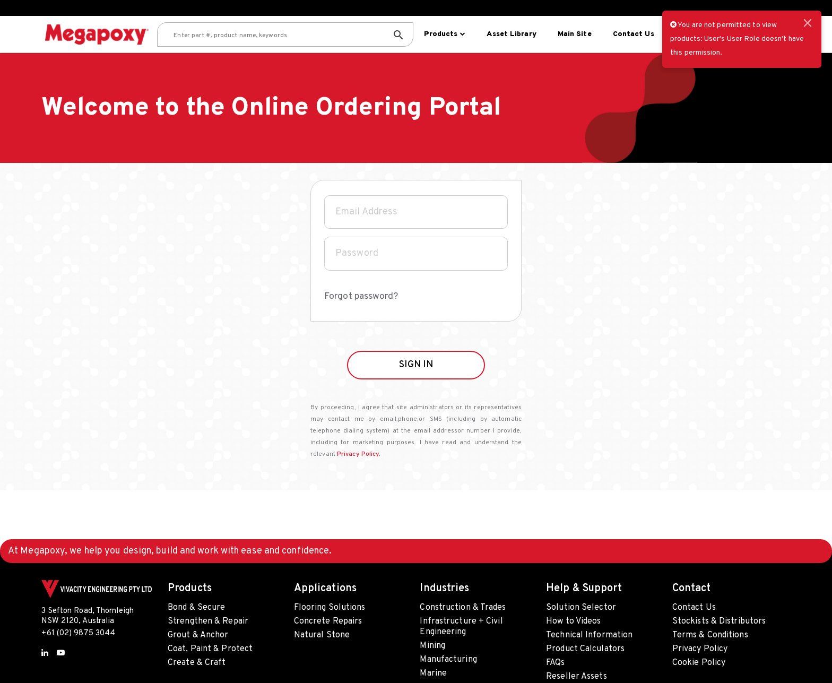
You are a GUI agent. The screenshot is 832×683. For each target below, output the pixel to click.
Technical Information (589, 635)
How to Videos (573, 621)
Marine (433, 673)
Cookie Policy (698, 663)
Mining (432, 646)
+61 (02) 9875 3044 (78, 633)
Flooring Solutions (330, 607)
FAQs (555, 663)
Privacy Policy (699, 649)
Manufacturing (448, 659)
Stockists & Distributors (719, 621)
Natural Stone (322, 635)
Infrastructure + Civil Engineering (461, 626)
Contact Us (632, 34)
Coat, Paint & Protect (210, 649)
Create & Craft (197, 663)
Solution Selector (581, 607)
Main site (574, 34)
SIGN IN (416, 384)
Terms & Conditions (710, 635)
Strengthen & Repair (208, 621)
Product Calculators (585, 649)
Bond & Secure (196, 607)
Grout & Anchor (198, 635)
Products (443, 34)
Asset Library (510, 34)
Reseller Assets (576, 676)
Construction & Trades (463, 607)
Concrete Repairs (328, 621)
